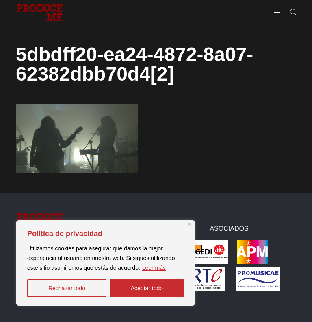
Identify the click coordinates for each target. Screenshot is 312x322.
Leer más (154, 268)
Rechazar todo (66, 288)
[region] (105, 263)
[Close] (189, 224)
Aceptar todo (147, 288)
